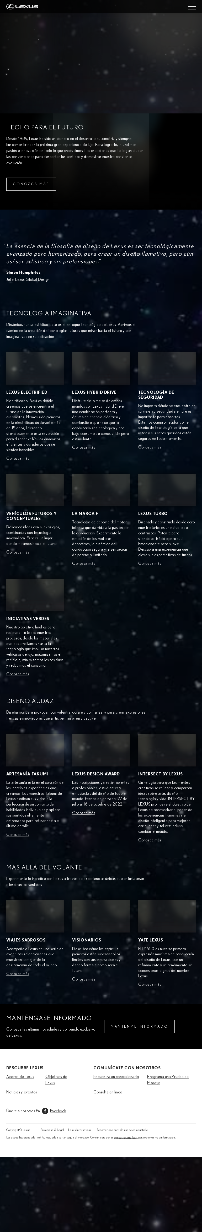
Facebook (58, 1111)
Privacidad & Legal (52, 1129)
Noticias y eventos (21, 1092)
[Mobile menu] (192, 6)
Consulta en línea (107, 1092)
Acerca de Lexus (20, 1077)
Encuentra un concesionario (116, 1077)
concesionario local (126, 1137)
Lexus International (80, 1129)
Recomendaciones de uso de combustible (122, 1129)
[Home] (22, 6)
